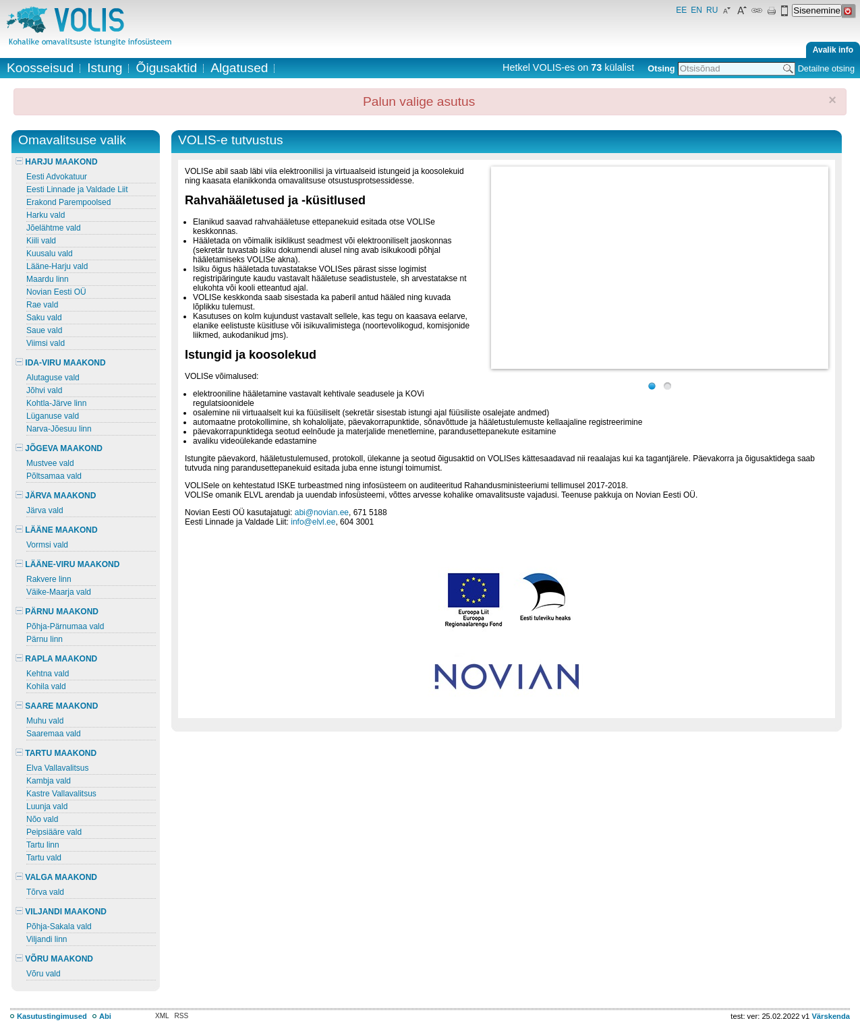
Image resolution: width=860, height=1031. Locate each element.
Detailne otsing (826, 68)
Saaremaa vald (53, 733)
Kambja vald (48, 781)
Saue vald (44, 330)
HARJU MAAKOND (57, 162)
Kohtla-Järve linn (56, 403)
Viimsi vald (45, 343)
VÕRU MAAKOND (54, 959)
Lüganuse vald (52, 416)
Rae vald (42, 305)
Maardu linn (47, 279)
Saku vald (44, 317)
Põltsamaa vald (54, 476)
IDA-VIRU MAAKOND (61, 362)
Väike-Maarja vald (58, 592)
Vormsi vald (47, 545)
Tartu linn (42, 845)
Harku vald (45, 215)
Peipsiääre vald (54, 832)
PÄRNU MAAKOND (57, 611)
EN (696, 10)
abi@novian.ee (322, 512)
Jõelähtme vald (53, 228)
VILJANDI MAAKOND (61, 911)
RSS (182, 1016)
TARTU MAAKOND (56, 753)
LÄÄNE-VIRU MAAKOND (67, 564)
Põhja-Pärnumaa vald (65, 626)
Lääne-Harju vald (57, 266)
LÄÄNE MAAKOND (57, 530)
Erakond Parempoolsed (68, 202)
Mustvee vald (50, 463)
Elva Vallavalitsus (57, 768)
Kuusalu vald (49, 253)
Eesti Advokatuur (56, 176)
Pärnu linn (44, 639)
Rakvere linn (48, 579)
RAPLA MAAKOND (56, 659)
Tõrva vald (45, 892)
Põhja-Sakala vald (59, 926)
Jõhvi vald (44, 390)
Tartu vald (43, 857)
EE (681, 10)
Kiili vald (41, 240)
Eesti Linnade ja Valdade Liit (77, 189)
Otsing (661, 68)
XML (162, 1016)
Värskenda (830, 1016)
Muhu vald (44, 721)
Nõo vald (42, 819)
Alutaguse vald (53, 377)
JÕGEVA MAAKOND (59, 448)
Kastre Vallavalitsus (61, 793)
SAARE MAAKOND (57, 706)
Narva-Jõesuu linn (59, 429)
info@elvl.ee (313, 522)
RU (712, 10)
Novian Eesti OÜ (56, 292)
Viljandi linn (46, 939)
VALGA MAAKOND (56, 877)
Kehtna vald (47, 673)
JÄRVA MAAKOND (56, 495)
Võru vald (43, 973)
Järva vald (44, 510)
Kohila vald (46, 686)
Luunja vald (46, 806)
